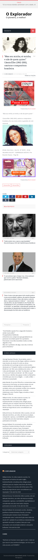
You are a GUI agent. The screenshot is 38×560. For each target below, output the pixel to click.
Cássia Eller (15, 185)
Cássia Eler (6, 185)
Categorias (6, 452)
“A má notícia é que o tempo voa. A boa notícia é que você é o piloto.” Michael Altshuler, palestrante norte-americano (19, 278)
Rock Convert (31, 109)
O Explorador (8, 74)
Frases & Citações (30, 75)
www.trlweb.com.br (20, 555)
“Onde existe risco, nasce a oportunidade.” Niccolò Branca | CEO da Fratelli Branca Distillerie (19, 242)
